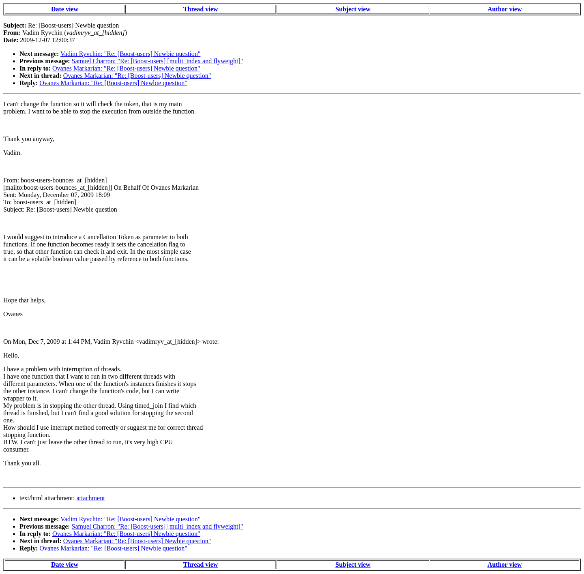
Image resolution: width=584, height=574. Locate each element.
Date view (64, 9)
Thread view (200, 9)
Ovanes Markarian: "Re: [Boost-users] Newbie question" (126, 68)
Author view (504, 9)
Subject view (353, 9)
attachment (90, 498)
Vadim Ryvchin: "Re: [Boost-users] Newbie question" (130, 53)
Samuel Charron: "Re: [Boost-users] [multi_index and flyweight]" (157, 61)
